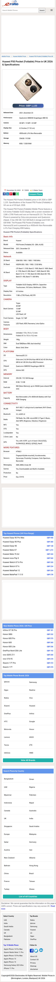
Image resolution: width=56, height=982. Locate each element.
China (6, 873)
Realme (32, 690)
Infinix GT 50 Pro (10, 630)
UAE (5, 787)
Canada (7, 811)
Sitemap (33, 966)
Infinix (31, 714)
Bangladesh (8, 779)
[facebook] (32, 952)
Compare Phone (35, 194)
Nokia (6, 698)
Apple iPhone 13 (10, 959)
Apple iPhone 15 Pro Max (13, 956)
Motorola (7, 729)
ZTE (30, 745)
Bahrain (7, 866)
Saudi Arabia (34, 826)
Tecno (6, 745)
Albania (32, 858)
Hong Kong (33, 866)
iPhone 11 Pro (9, 968)
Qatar (6, 842)
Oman (31, 779)
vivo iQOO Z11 (9, 655)
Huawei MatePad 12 (11, 570)
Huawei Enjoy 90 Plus (12, 542)
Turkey (6, 889)
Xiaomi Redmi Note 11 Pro (14, 952)
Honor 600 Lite (9, 646)
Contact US (34, 959)
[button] (4, 193)
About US (33, 956)
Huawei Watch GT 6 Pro (13, 562)
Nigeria (32, 787)
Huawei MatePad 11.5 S (13, 574)
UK (5, 818)
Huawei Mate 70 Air (11, 554)
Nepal (31, 803)
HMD (31, 753)
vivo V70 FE (8, 659)
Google (32, 721)
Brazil (31, 873)
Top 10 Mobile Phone (11, 945)
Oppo (6, 690)
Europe (7, 834)
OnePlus (7, 714)
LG (31, 933)
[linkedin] (41, 952)
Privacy (33, 963)
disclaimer (34, 969)
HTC (5, 721)
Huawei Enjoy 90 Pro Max (13, 538)
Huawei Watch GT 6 (11, 566)
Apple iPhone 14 (10, 962)
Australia (32, 811)
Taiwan (32, 881)
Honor (31, 729)
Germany (32, 842)
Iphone (7, 682)
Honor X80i (7, 634)
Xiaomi (7, 706)
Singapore (8, 826)
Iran (30, 850)
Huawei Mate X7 (10, 550)
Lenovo (7, 737)
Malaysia (32, 834)
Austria (7, 850)
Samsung (33, 682)
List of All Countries (28, 896)
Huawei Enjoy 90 (10, 546)
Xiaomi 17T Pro (9, 663)
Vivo (31, 698)
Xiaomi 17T (7, 667)
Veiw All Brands (28, 760)
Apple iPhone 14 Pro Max (13, 949)
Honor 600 (7, 642)
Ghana (31, 889)
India (31, 818)
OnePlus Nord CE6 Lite (12, 651)
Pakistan (32, 795)
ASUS (31, 737)
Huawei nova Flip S (11, 558)
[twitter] (36, 952)
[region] (27, 33)
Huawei (32, 706)
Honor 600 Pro (9, 638)
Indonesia (8, 803)
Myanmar (7, 795)
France (6, 881)
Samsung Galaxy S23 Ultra (14, 965)
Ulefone (7, 753)
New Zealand (9, 858)
